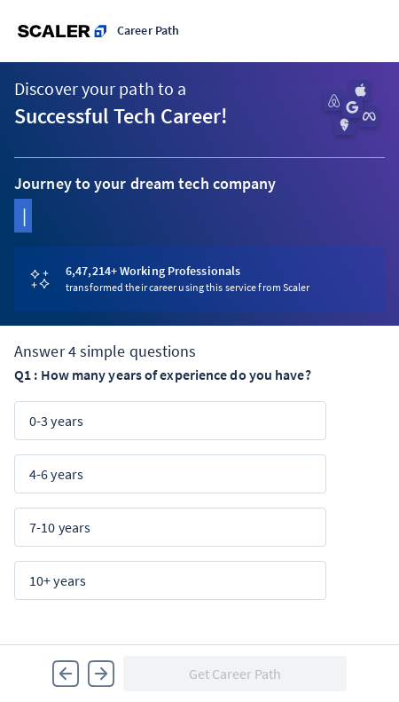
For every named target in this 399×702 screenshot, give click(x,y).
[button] (65, 673)
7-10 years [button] (59, 527)
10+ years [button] (57, 580)
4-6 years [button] (56, 474)
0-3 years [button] (56, 421)
